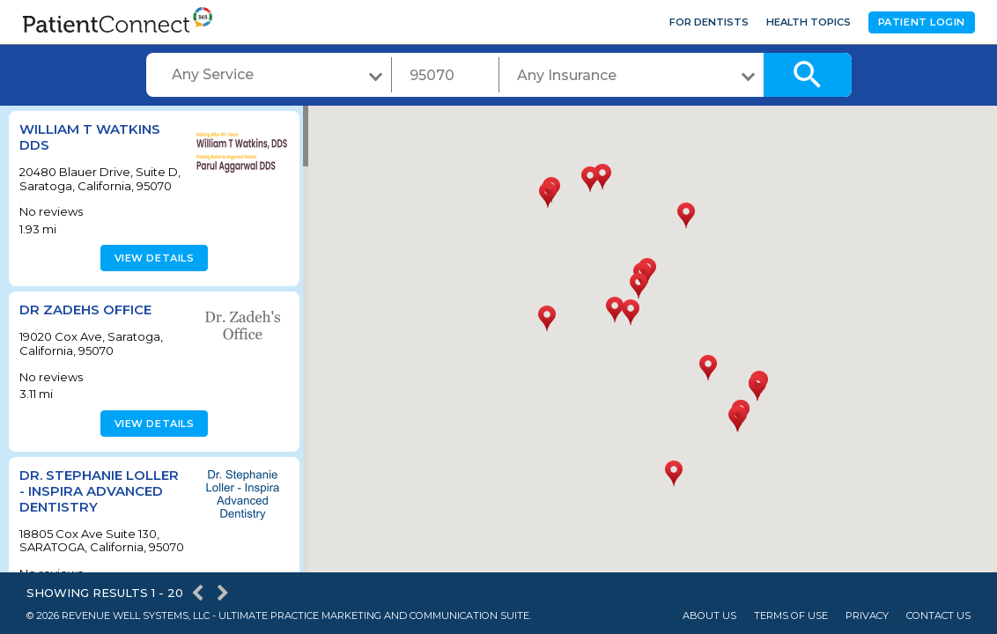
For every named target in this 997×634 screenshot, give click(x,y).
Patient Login (921, 22)
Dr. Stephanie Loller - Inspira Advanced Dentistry (99, 491)
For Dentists (709, 22)
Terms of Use (791, 616)
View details (152, 258)
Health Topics (808, 22)
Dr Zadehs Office (85, 309)
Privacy (867, 616)
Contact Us (938, 616)
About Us (709, 616)
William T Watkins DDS (89, 137)
